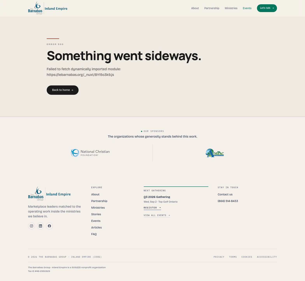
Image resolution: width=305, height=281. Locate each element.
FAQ (94, 234)
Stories (96, 214)
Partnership (211, 8)
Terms (233, 257)
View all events (157, 215)
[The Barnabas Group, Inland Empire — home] (47, 8)
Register (152, 207)
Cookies (247, 257)
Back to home (62, 90)
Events (247, 8)
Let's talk (267, 8)
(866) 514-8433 (228, 201)
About (195, 8)
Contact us (225, 194)
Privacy (219, 257)
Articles (96, 227)
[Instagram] (31, 225)
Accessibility (267, 257)
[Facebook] (49, 225)
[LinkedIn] (40, 225)
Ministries (231, 8)
